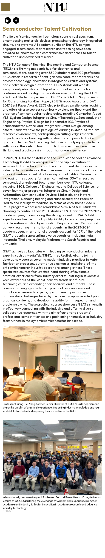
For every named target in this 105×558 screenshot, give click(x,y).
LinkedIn (8, 20)
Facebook (16, 20)
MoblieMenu (5, 7)
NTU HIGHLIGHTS (56, 6)
